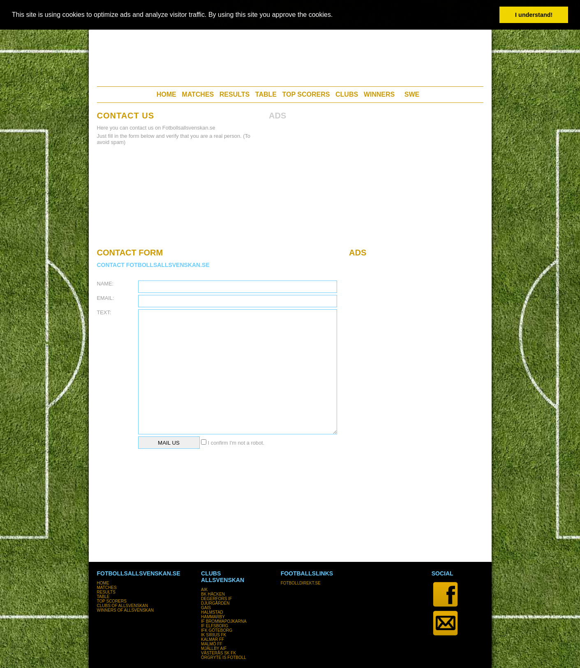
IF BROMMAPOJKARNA (224, 621)
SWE (411, 94)
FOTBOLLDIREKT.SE (301, 583)
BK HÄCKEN (213, 594)
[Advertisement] (289, 55)
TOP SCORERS (306, 94)
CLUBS (346, 94)
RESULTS (235, 94)
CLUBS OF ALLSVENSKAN (122, 605)
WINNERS (379, 94)
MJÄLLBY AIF (213, 648)
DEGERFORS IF (216, 598)
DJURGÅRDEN (215, 603)
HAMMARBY (213, 617)
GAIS (206, 607)
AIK (204, 589)
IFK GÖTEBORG (216, 630)
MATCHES (198, 94)
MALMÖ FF (211, 644)
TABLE (266, 94)
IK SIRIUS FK (213, 635)
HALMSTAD (212, 612)
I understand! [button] (533, 15)
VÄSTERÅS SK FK (218, 653)
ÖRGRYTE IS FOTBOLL (223, 657)
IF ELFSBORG (214, 626)
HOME (166, 94)
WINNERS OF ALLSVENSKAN (125, 610)
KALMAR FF (212, 639)
